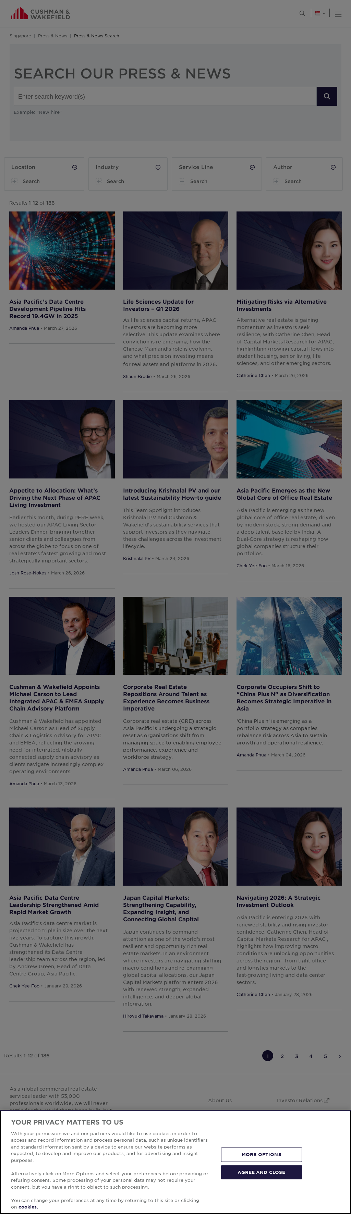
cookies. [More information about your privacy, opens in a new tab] (28, 1207)
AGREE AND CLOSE (261, 1172)
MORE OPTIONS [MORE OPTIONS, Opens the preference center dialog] (261, 1154)
